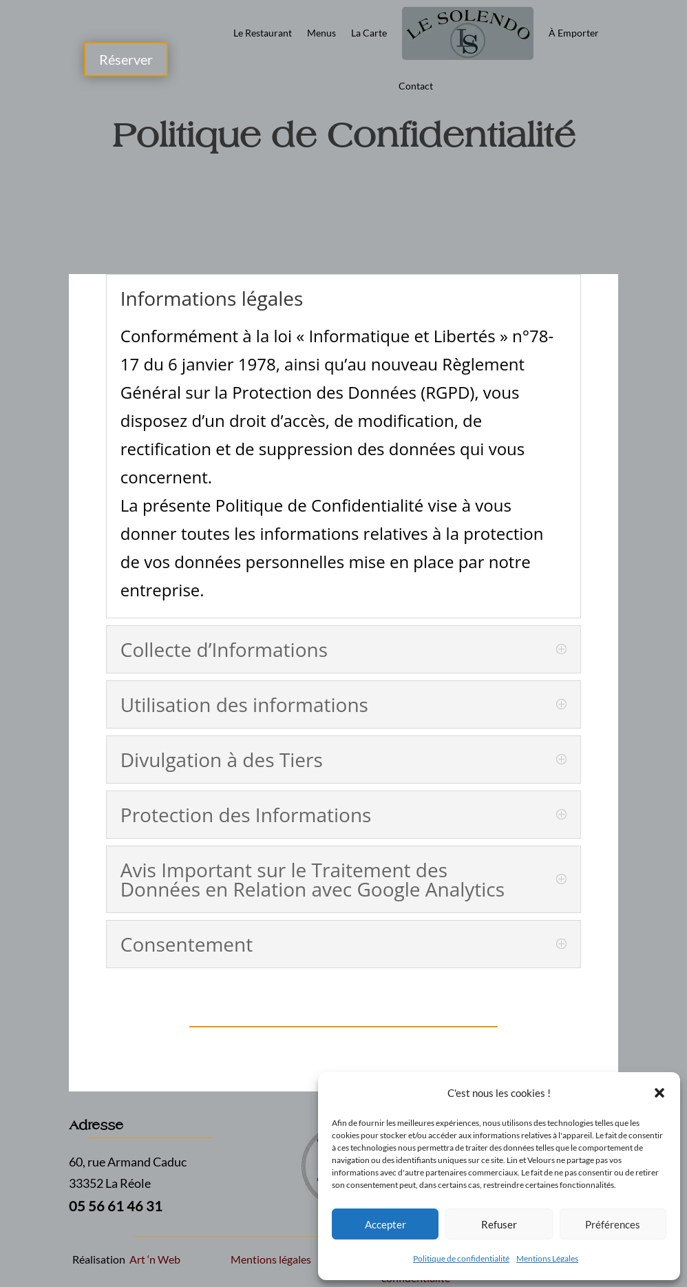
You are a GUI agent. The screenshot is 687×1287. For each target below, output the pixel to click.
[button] (659, 1093)
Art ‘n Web (153, 1259)
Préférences (612, 1224)
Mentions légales (271, 1259)
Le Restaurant (262, 33)
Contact (416, 86)
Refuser (499, 1224)
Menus (321, 33)
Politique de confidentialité (461, 1258)
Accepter (385, 1224)
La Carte (369, 33)
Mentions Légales (547, 1258)
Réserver (126, 59)
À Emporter (574, 33)
